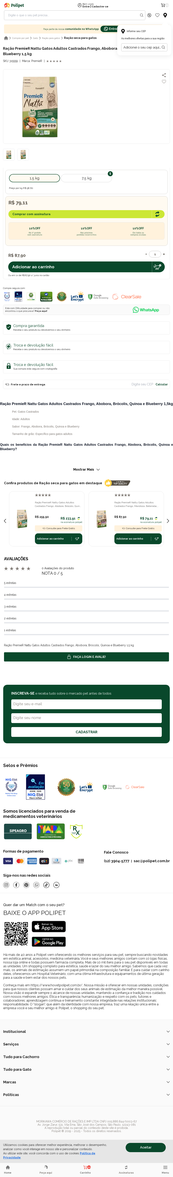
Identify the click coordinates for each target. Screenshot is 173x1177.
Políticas (86, 1095)
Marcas (86, 1082)
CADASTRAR (86, 732)
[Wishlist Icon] (157, 15)
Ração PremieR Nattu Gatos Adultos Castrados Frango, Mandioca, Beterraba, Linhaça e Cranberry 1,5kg (135, 504)
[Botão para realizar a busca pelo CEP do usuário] (163, 47)
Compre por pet (20, 38)
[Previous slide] (5, 521)
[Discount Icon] (149, 15)
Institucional (86, 1031)
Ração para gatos (51, 38)
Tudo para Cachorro (86, 1057)
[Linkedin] (56, 885)
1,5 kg (34, 178)
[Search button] (141, 15)
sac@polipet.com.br (152, 861)
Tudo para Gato (86, 1069)
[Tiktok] (46, 885)
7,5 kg (87, 178)
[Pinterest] (26, 885)
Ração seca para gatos (80, 38)
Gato (35, 38)
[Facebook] (16, 885)
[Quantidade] (155, 254)
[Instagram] (6, 885)
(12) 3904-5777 (116, 861)
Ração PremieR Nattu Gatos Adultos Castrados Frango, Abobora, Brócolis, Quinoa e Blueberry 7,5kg (58, 504)
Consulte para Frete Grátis (58, 528)
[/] (77, 1139)
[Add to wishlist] (164, 82)
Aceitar (146, 1147)
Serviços (86, 1044)
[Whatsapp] (36, 885)
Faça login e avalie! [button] (86, 657)
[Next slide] (168, 521)
